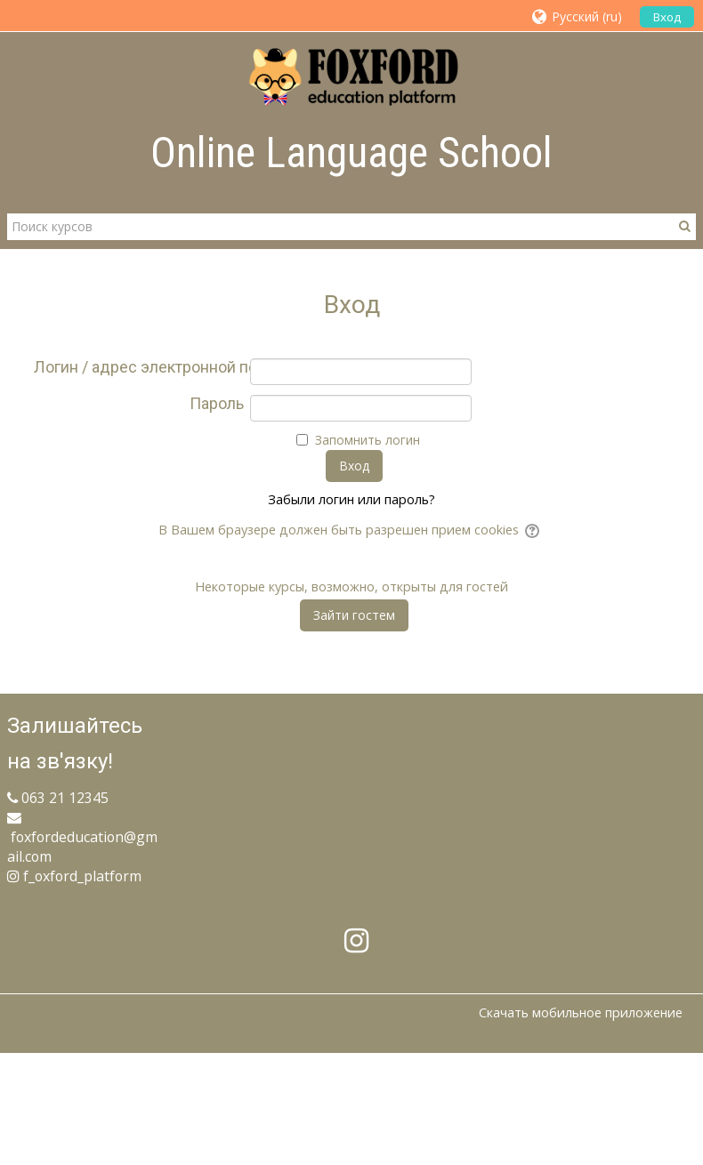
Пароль (217, 404)
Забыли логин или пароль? (351, 499)
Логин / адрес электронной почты (139, 367)
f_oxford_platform (74, 876)
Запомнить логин (367, 439)
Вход (667, 17)
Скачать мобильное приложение (581, 1012)
